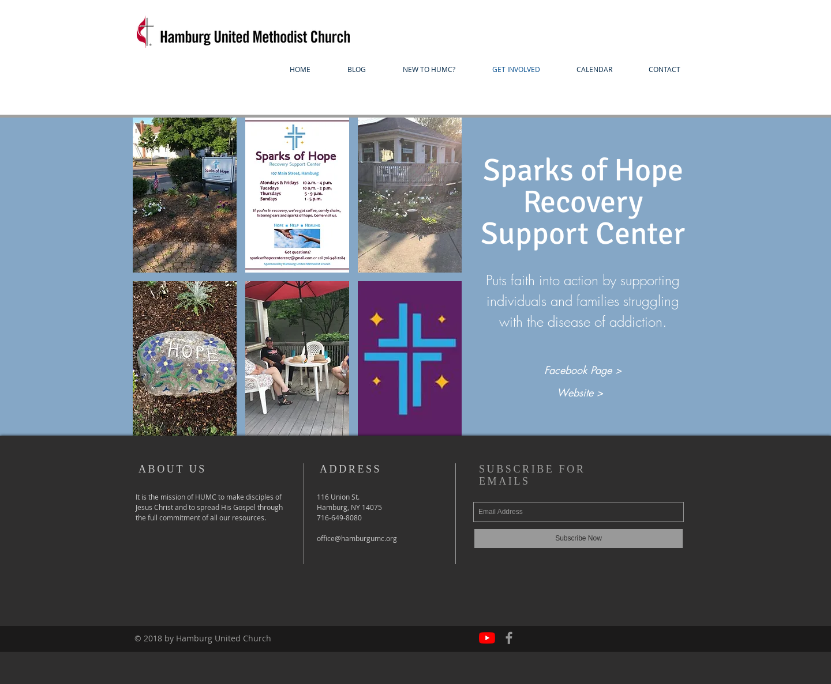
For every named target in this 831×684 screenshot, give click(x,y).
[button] (429, 69)
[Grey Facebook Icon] (509, 638)
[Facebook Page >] (582, 370)
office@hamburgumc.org (357, 538)
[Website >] (580, 393)
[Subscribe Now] (578, 538)
